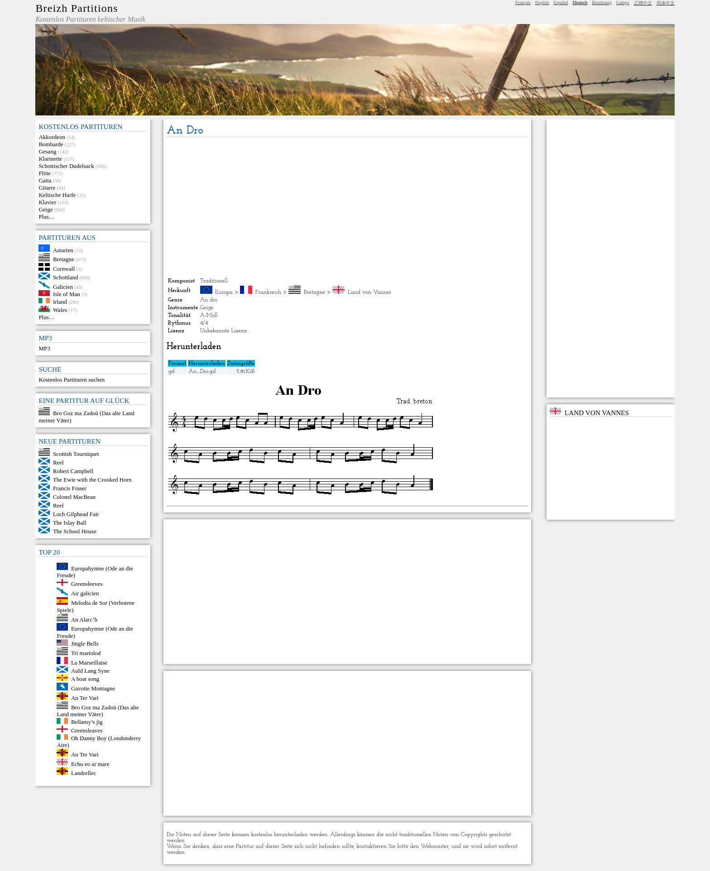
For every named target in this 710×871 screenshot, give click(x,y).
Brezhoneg (601, 2)
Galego (622, 2)
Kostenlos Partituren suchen (71, 379)
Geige (45, 209)
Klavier (47, 202)
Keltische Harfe (57, 194)
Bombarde (50, 144)
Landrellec (83, 773)
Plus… (46, 216)
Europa (224, 292)
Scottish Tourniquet (76, 453)
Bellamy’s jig (87, 721)
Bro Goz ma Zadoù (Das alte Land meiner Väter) (98, 711)
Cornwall (64, 268)
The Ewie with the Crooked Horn (92, 479)
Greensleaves (86, 730)
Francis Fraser (69, 488)
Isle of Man (66, 294)
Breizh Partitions (76, 8)
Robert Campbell (73, 471)
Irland (60, 301)
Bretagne (63, 259)
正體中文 (643, 2)
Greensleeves (86, 583)
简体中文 (666, 2)
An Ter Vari (85, 697)
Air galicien (85, 593)
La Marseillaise (89, 662)
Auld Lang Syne (90, 670)
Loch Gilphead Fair (76, 514)
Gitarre (46, 187)
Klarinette (50, 158)
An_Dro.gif (202, 371)
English (542, 2)
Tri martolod (86, 653)
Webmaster (435, 846)
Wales (60, 309)
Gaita (44, 180)
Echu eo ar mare (90, 763)
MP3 (44, 348)
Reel (58, 462)
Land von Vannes (369, 292)
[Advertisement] (347, 207)
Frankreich (268, 292)
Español (560, 2)
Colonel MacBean (74, 496)
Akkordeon (51, 137)
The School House (74, 531)
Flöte (44, 173)
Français (523, 2)
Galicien (63, 286)
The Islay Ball (69, 522)
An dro (209, 300)
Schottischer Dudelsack (66, 166)
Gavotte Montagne (93, 688)
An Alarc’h (84, 619)
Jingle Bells (85, 643)
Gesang (47, 151)
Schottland (65, 277)
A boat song (85, 678)
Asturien (63, 249)
